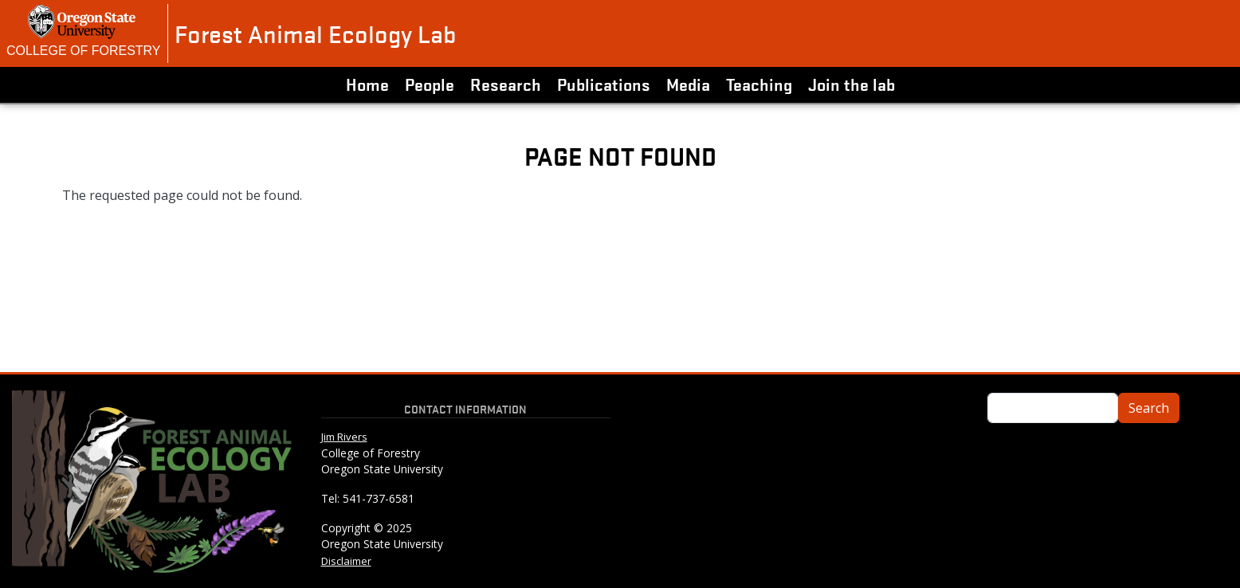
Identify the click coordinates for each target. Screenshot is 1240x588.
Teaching (759, 84)
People (429, 84)
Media (688, 84)
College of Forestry (83, 50)
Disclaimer (346, 561)
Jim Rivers (344, 436)
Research (505, 84)
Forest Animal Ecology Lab (315, 33)
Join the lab (851, 84)
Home (367, 84)
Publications (603, 84)
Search (1148, 408)
